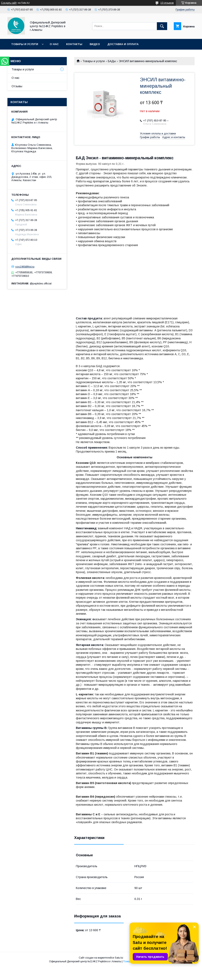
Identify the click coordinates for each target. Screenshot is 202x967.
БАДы (112, 61)
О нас (54, 44)
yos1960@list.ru (24, 266)
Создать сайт (9, 2)
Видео (95, 44)
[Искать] (162, 26)
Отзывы (17, 86)
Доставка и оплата (123, 44)
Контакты (74, 44)
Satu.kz (119, 957)
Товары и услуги (24, 44)
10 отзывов (167, 2)
